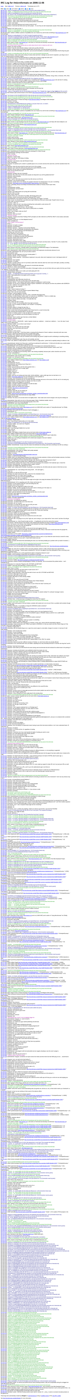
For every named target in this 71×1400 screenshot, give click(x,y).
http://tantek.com (23, 42)
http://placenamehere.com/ (35, 858)
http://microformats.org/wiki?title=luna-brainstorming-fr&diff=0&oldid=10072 (42, 1139)
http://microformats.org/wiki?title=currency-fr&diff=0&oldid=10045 (35, 839)
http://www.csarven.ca (43, 696)
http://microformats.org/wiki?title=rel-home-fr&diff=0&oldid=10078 (36, 1168)
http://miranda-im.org (52, 36)
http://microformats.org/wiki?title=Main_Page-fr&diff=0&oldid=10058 (35, 963)
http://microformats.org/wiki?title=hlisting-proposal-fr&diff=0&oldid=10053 (41, 893)
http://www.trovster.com (43, 121)
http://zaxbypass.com (61, 32)
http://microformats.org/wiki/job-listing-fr (30, 842)
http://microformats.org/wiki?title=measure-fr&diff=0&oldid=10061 (35, 973)
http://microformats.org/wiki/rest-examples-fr (33, 1103)
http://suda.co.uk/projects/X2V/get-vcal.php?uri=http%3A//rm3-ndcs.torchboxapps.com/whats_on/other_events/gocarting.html (27, 534)
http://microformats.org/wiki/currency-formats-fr (35, 946)
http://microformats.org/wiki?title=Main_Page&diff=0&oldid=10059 (34, 965)
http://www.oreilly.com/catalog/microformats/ (12, 408)
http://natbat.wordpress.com (30, 360)
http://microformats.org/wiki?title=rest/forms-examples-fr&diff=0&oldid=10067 (44, 1099)
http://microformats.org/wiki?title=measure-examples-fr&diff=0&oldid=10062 (43, 985)
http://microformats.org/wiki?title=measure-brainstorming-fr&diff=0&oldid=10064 (46, 999)
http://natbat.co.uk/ (44, 360)
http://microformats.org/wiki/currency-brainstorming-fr (40, 871)
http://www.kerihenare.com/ (47, 80)
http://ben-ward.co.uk (28, 1234)
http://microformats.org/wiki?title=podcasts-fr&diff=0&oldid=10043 (36, 834)
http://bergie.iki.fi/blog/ (34, 99)
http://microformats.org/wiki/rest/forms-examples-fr (38, 1095)
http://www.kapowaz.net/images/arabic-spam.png (25, 454)
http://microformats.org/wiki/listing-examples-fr (35, 898)
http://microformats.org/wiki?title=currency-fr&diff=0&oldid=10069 (35, 1126)
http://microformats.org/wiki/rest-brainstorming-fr (37, 1113)
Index (2, 6)
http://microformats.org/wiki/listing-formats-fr (33, 940)
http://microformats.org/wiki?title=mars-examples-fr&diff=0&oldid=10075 (40, 1159)
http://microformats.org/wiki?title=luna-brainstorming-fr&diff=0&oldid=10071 (42, 1137)
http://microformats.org (60, 42)
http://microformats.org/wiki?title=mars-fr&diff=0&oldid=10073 (33, 1155)
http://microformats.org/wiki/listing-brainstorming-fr (37, 926)
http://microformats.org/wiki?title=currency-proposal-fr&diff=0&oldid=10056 (41, 959)
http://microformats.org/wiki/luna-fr (26, 1130)
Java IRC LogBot (56, 1395)
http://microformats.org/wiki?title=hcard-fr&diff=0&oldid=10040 (32, 665)
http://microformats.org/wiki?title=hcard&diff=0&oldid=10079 (30, 1212)
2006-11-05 (23, 6)
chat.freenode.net (32, 1395)
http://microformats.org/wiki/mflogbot (12, 1398)
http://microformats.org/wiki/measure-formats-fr (35, 977)
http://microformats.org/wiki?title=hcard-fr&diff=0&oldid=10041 (32, 669)
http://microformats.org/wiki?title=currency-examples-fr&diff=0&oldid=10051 (43, 882)
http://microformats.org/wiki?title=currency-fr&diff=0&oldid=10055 (35, 941)
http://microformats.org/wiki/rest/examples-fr (33, 1108)
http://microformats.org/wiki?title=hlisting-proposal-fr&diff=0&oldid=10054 (40, 933)
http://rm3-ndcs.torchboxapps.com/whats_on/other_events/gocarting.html (30, 393)
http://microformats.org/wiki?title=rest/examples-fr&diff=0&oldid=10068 (39, 1110)
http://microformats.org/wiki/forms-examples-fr (35, 1084)
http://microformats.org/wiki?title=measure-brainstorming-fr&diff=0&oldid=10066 (46, 1069)
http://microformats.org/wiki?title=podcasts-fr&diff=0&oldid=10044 (36, 836)
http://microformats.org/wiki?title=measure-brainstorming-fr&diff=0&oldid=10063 (46, 996)
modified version (45, 1395)
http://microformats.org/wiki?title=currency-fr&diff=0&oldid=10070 (35, 1127)
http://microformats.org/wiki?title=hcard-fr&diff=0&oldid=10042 (32, 672)
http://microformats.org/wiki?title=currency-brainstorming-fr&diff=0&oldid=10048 (46, 874)
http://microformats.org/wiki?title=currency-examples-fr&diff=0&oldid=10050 (43, 879)
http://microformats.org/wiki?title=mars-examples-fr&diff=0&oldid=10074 (40, 1156)
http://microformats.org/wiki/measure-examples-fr (37, 980)
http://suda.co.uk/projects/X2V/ (20, 388)
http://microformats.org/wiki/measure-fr (28, 972)
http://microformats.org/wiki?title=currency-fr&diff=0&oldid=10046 (35, 847)
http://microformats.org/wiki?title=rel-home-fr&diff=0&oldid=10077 (34, 1166)
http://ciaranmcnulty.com (30, 124)
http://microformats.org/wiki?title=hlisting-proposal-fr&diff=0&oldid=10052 (40, 890)
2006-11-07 (11, 6)
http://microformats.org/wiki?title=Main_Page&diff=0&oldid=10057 (34, 962)
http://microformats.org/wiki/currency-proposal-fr (35, 957)
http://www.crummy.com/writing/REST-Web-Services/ (26, 183)
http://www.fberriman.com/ (31, 148)
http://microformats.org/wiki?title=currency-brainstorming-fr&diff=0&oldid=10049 (46, 876)
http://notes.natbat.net (17, 376)
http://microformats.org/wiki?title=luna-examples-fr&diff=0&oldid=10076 (39, 1163)
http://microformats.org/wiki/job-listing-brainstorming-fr (41, 846)
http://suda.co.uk (28, 407)
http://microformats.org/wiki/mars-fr (27, 1153)
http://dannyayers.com (27, 117)
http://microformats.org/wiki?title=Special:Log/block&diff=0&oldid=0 (38, 981)
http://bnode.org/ (29, 114)
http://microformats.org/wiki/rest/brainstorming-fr (36, 1114)
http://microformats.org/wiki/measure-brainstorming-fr (39, 994)
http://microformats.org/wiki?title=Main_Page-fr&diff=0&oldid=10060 (35, 968)
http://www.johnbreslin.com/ (21, 145)
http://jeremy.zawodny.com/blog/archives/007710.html (31, 560)
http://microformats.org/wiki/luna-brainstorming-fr (37, 1135)
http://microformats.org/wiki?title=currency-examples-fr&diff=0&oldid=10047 (41, 868)
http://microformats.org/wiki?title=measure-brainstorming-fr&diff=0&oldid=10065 (46, 1005)
